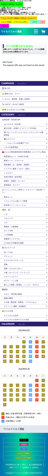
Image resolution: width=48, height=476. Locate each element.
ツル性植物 (8, 235)
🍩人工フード (9, 139)
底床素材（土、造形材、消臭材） (17, 165)
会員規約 (25, 467)
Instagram (24, 444)
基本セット (9, 197)
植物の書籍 (9, 298)
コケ (6, 223)
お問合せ (35, 467)
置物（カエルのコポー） (14, 268)
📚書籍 (5, 289)
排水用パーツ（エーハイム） (15, 205)
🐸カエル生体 (7, 311)
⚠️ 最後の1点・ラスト (11, 94)
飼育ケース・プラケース (14, 161)
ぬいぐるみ (8, 252)
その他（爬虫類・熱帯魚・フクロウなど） (21, 302)
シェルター (9, 173)
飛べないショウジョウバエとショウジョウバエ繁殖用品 (23, 133)
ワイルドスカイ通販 (11, 31)
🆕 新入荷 (6, 88)
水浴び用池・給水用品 (14, 177)
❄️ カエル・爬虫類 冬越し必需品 (16, 99)
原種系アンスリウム (12, 239)
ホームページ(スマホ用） (24, 458)
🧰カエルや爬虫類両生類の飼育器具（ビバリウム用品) (24, 152)
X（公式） (24, 440)
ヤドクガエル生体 (11, 316)
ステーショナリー (11, 277)
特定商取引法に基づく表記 (16, 465)
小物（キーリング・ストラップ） (17, 273)
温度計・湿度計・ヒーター (14, 181)
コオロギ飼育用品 (11, 147)
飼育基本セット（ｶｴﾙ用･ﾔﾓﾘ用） (17, 156)
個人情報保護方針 (35, 465)
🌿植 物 (6, 210)
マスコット (8, 256)
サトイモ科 (8, 231)
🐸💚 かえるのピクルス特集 (13, 110)
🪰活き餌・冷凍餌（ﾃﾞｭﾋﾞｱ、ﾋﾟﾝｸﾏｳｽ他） (20, 128)
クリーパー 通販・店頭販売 (15, 306)
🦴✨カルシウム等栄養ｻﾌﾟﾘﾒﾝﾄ (16, 143)
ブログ (24, 449)
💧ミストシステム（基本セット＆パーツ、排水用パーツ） (23, 191)
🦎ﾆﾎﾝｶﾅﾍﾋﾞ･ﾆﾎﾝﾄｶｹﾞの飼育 (13, 104)
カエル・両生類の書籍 (13, 294)
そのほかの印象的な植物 (14, 243)
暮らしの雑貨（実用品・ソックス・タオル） (22, 285)
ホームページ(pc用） (24, 453)
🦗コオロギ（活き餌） (13, 124)
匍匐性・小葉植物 (11, 227)
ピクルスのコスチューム (14, 260)
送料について (14, 467)
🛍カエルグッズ (8, 248)
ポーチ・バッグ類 (11, 281)
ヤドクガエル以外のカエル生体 (16, 320)
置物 (5, 264)
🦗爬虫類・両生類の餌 (11, 120)
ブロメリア (9, 218)
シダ (6, 214)
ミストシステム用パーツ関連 (16, 201)
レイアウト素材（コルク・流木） (17, 169)
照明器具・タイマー (12, 185)
